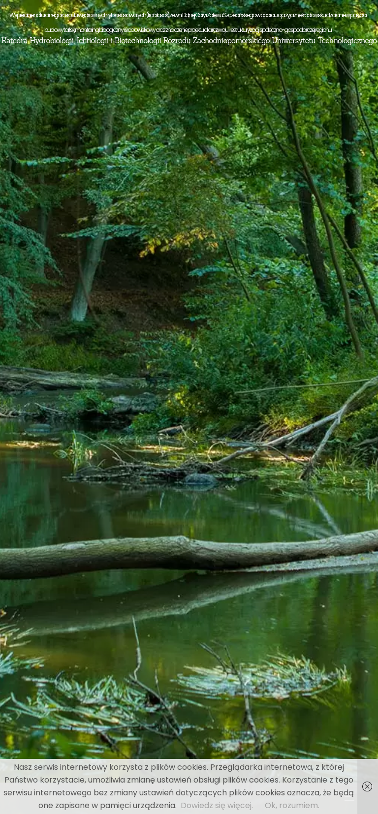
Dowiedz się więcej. (217, 805)
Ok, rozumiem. (292, 805)
